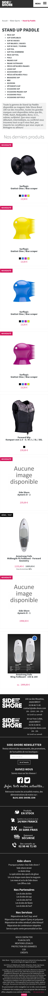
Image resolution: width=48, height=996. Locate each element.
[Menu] (40, 3)
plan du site (24, 940)
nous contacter (24, 937)
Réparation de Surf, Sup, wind (24, 916)
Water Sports (15, 21)
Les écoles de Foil (24, 899)
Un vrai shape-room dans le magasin (24, 877)
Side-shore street (24, 868)
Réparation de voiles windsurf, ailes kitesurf (24, 922)
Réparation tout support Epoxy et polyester (24, 919)
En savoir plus (39, 992)
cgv (24, 949)
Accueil (5, 21)
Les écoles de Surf (24, 906)
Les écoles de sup (24, 896)
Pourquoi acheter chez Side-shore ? (24, 864)
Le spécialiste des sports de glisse (24, 874)
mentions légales (24, 943)
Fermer (24, 995)
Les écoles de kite (24, 893)
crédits (24, 952)
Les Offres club (24, 883)
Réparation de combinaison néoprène (24, 925)
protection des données (24, 946)
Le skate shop (24, 871)
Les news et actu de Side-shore (24, 880)
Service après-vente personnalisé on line (24, 928)
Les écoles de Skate (24, 903)
